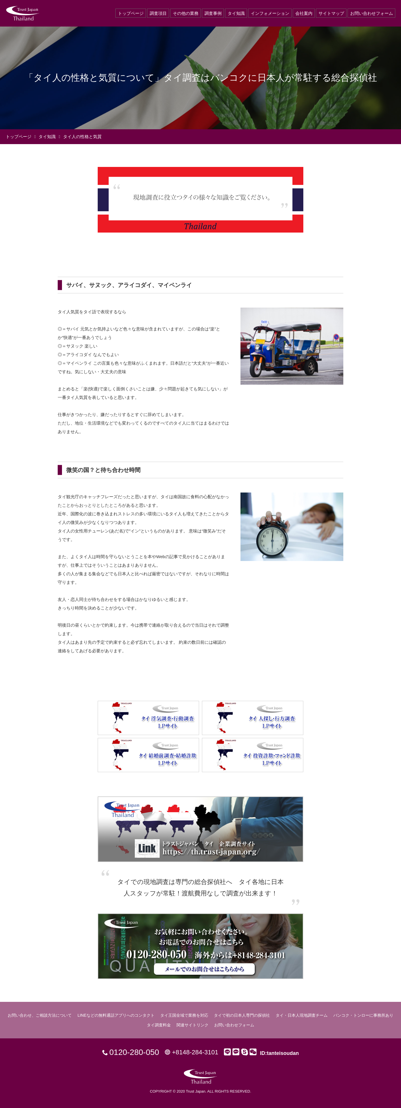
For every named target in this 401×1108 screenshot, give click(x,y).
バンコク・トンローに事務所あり (363, 1015)
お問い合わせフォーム (371, 13)
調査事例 (213, 13)
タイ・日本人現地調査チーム (302, 1015)
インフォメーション (270, 13)
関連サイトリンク (192, 1025)
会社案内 (303, 13)
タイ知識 (236, 13)
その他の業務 (186, 13)
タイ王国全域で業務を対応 (184, 1015)
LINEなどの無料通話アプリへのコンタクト (115, 1015)
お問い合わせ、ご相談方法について (40, 1015)
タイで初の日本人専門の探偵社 (242, 1015)
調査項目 (158, 13)
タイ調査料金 (159, 1025)
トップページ (131, 13)
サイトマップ (331, 13)
